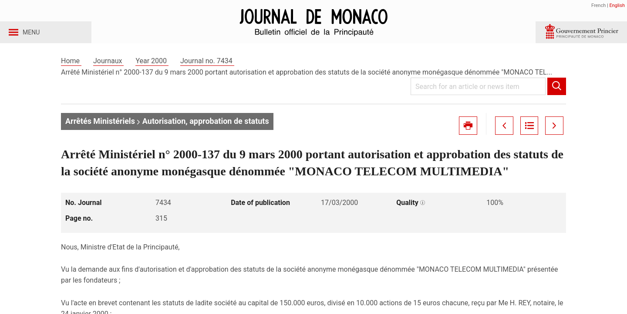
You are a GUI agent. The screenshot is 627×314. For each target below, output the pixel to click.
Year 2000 (152, 69)
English (617, 5)
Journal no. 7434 (207, 69)
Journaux (108, 69)
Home (71, 69)
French (598, 5)
